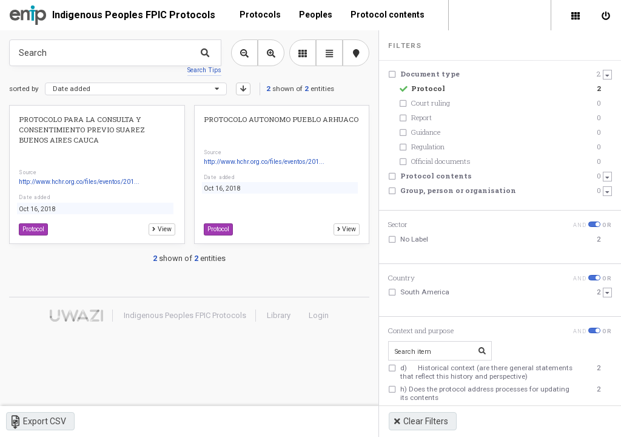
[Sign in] (606, 15)
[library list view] (302, 52)
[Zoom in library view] (271, 52)
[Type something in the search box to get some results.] (115, 52)
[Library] (575, 15)
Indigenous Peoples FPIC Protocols (133, 15)
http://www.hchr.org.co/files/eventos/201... (79, 182)
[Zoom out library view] (244, 52)
